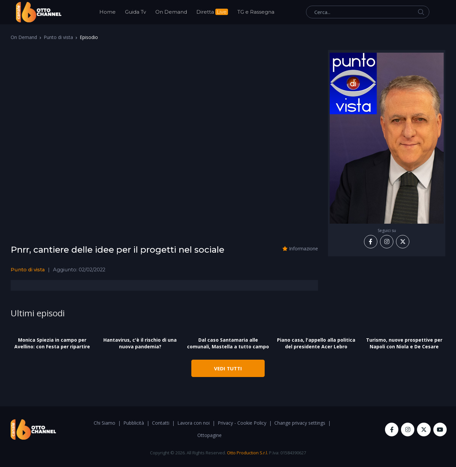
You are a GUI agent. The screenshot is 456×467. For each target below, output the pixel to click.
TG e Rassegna (255, 12)
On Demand (171, 12)
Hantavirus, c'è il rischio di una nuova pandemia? (140, 343)
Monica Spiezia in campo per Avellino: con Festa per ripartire (52, 343)
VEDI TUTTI (228, 368)
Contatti (160, 423)
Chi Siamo (104, 423)
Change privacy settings (299, 423)
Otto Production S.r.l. (247, 453)
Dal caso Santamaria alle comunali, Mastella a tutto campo (228, 343)
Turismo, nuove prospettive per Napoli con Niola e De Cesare (404, 343)
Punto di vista (58, 37)
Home (107, 12)
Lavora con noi (193, 423)
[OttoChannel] (38, 12)
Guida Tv (135, 12)
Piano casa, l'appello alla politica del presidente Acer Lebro (316, 343)
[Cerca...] (367, 12)
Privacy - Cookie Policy (242, 423)
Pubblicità (133, 423)
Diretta (212, 12)
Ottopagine (209, 435)
